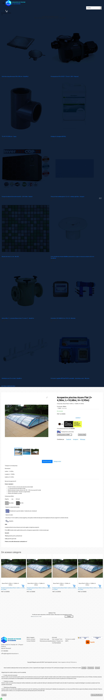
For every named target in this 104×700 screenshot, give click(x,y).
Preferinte (90, 667)
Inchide (84, 667)
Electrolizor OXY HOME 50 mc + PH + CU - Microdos (63, 318)
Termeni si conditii (70, 639)
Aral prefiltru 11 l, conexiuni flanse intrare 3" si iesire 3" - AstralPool (18, 318)
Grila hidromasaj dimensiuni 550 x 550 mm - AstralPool (15, 76)
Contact (29, 641)
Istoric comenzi (31, 639)
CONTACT (78, 418)
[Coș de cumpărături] (6, 11)
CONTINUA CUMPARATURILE (8, 386)
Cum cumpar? (56, 639)
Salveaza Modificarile (96, 695)
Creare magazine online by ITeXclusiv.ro (67, 662)
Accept (97, 667)
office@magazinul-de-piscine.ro (9, 653)
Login (47, 639)
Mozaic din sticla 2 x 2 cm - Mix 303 (10, 256)
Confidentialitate (56, 643)
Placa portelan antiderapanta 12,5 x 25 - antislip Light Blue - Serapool (67, 196)
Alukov (64, 406)
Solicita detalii (82, 434)
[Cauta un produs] (100, 7)
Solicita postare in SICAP (64, 434)
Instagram (75, 439)
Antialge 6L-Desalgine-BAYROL (58, 136)
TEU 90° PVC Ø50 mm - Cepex (9, 136)
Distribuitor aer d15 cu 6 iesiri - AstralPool (12, 378)
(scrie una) (64, 408)
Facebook (68, 439)
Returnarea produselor (46, 641)
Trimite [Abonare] (69, 616)
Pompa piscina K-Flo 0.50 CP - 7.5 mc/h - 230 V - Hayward (64, 76)
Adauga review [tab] (57, 461)
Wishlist (33, 641)
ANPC (66, 641)
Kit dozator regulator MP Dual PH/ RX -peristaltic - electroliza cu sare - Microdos (70, 378)
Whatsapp (82, 439)
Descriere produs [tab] (47, 461)
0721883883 (72, 428)
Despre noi (60, 641)
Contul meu (43, 639)
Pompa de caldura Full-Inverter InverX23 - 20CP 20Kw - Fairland (17, 196)
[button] (47, 397)
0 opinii (62, 408)
